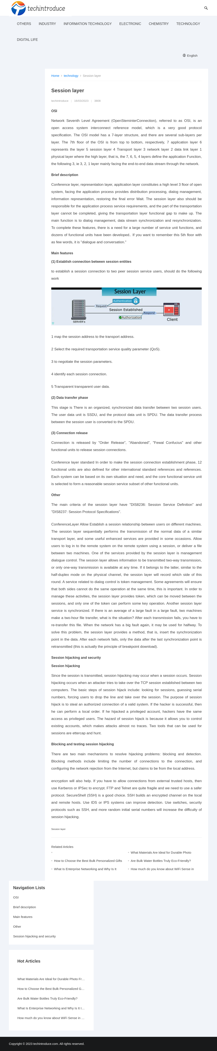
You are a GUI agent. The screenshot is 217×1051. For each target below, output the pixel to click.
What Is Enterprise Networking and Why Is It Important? (51, 1008)
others (24, 24)
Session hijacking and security (34, 936)
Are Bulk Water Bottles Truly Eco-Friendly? (161, 861)
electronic (130, 24)
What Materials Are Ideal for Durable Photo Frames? (51, 979)
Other (17, 926)
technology (188, 24)
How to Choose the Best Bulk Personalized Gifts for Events (51, 988)
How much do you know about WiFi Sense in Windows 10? (51, 1018)
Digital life (27, 39)
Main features (22, 917)
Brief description (24, 907)
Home (55, 75)
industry (47, 24)
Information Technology (88, 24)
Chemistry (159, 24)
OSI (16, 897)
